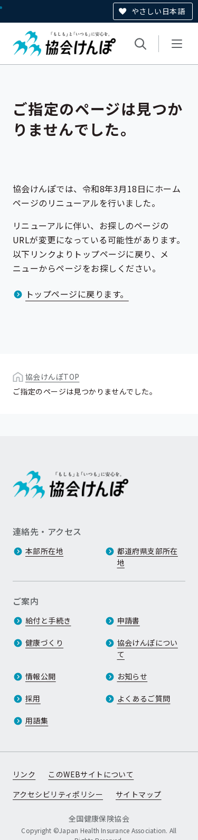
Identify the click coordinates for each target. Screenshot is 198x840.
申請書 (128, 621)
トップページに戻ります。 (77, 294)
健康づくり (44, 643)
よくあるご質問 (144, 699)
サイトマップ (139, 794)
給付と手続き (48, 621)
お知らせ (132, 676)
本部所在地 (44, 551)
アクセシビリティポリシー (58, 794)
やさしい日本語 (158, 11)
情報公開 (40, 676)
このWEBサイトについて (91, 774)
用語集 (36, 721)
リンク (24, 774)
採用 (33, 699)
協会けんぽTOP (52, 376)
